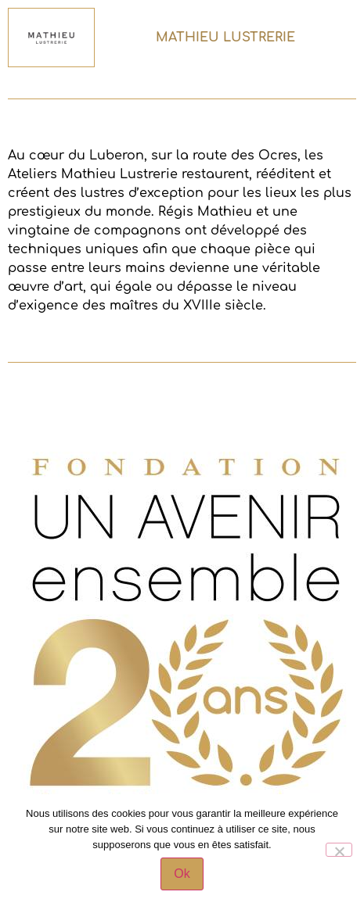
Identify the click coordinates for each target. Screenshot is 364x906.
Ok (181, 873)
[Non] (339, 850)
